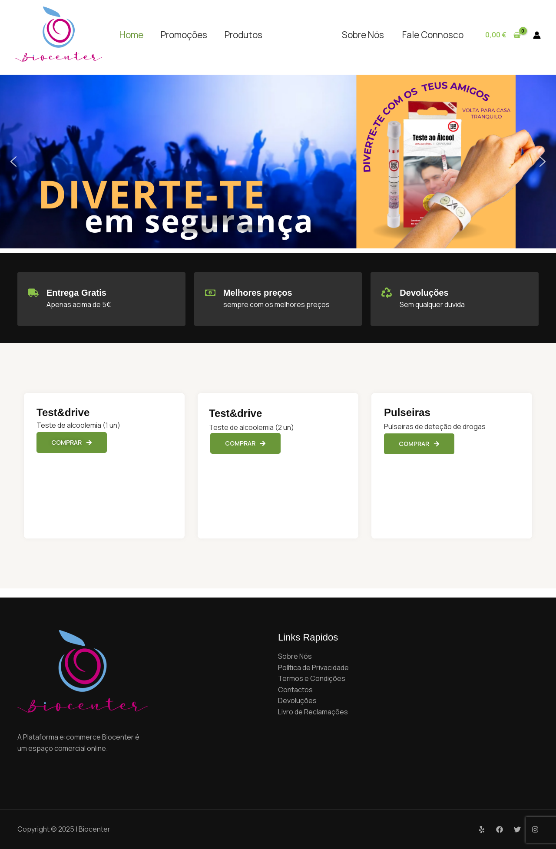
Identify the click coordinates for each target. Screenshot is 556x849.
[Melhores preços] (210, 292)
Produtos (243, 35)
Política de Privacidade (313, 667)
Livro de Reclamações (313, 712)
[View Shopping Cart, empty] (502, 35)
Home (131, 35)
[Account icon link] (537, 35)
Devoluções (424, 292)
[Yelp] (481, 829)
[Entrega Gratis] (33, 292)
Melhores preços (257, 292)
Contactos (295, 689)
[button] (13, 161)
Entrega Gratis (76, 292)
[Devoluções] (386, 292)
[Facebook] (499, 829)
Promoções (184, 35)
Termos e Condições (311, 678)
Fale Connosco (432, 35)
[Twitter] (517, 829)
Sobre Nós (363, 35)
